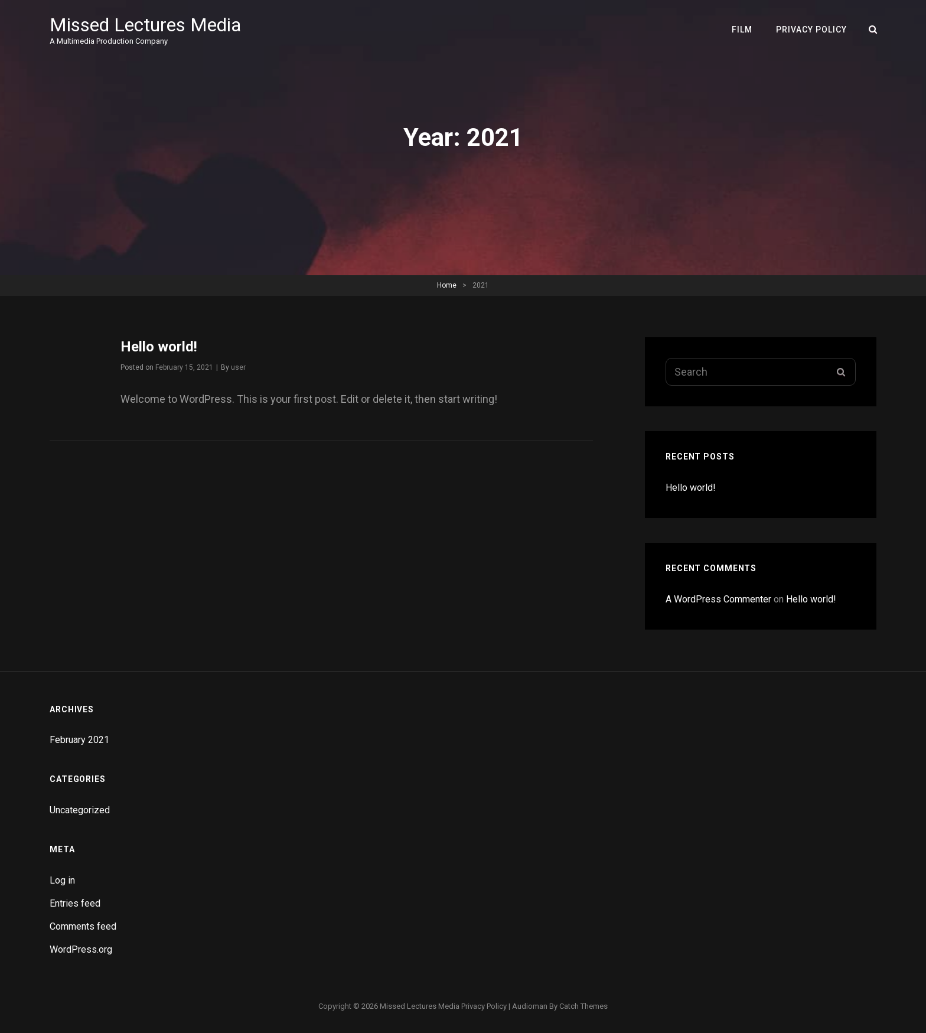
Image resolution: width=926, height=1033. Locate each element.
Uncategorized (80, 810)
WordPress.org (81, 949)
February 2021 (79, 739)
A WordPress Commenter (718, 599)
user (238, 367)
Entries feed (75, 903)
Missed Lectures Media (145, 25)
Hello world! (158, 346)
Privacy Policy (811, 29)
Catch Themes (583, 1006)
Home (447, 285)
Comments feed (83, 926)
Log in (62, 880)
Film (742, 29)
